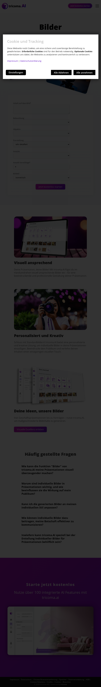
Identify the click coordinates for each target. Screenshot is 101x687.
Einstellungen (16, 72)
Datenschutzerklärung (30, 61)
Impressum (12, 61)
